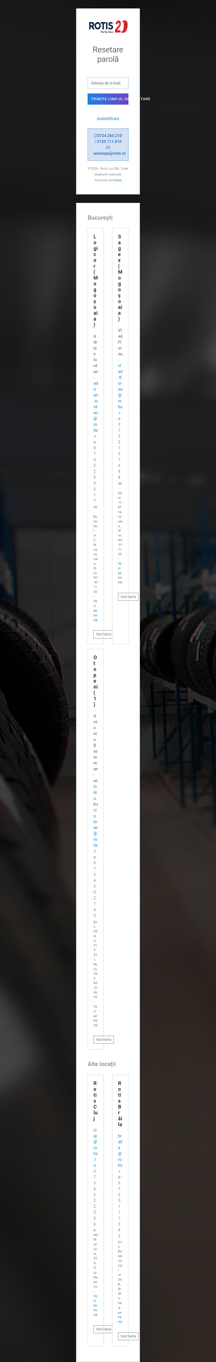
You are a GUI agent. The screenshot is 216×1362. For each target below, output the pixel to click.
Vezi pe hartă (95, 610)
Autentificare (108, 118)
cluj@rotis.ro (95, 1148)
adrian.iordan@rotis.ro (95, 412)
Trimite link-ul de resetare (109, 99)
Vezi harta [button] (103, 634)
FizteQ (116, 180)
